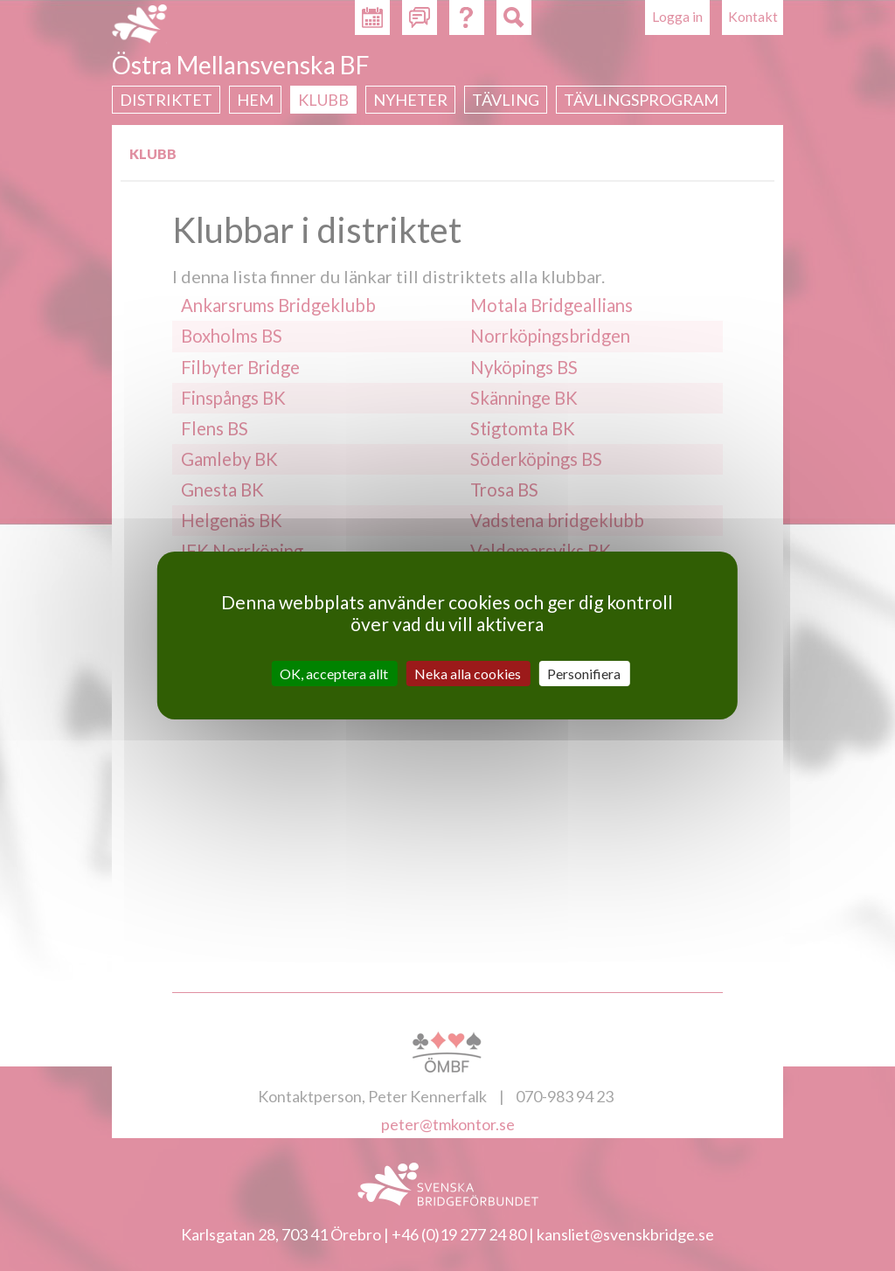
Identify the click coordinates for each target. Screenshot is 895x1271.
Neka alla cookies (467, 673)
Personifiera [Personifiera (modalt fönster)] (584, 673)
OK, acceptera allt (334, 673)
